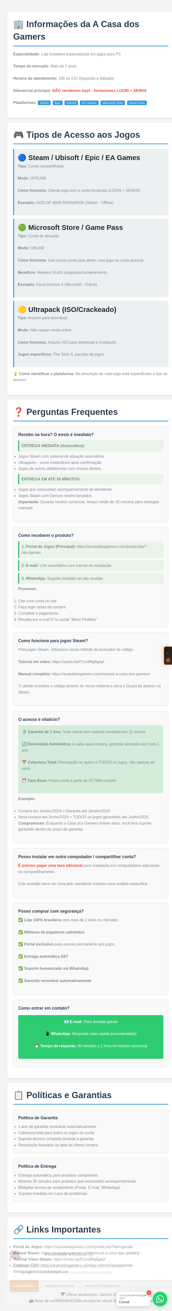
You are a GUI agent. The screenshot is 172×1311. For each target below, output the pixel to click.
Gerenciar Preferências (102, 1286)
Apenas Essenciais (60, 1286)
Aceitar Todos (24, 1286)
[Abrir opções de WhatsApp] (160, 1299)
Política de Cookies (67, 1299)
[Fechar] (149, 1293)
